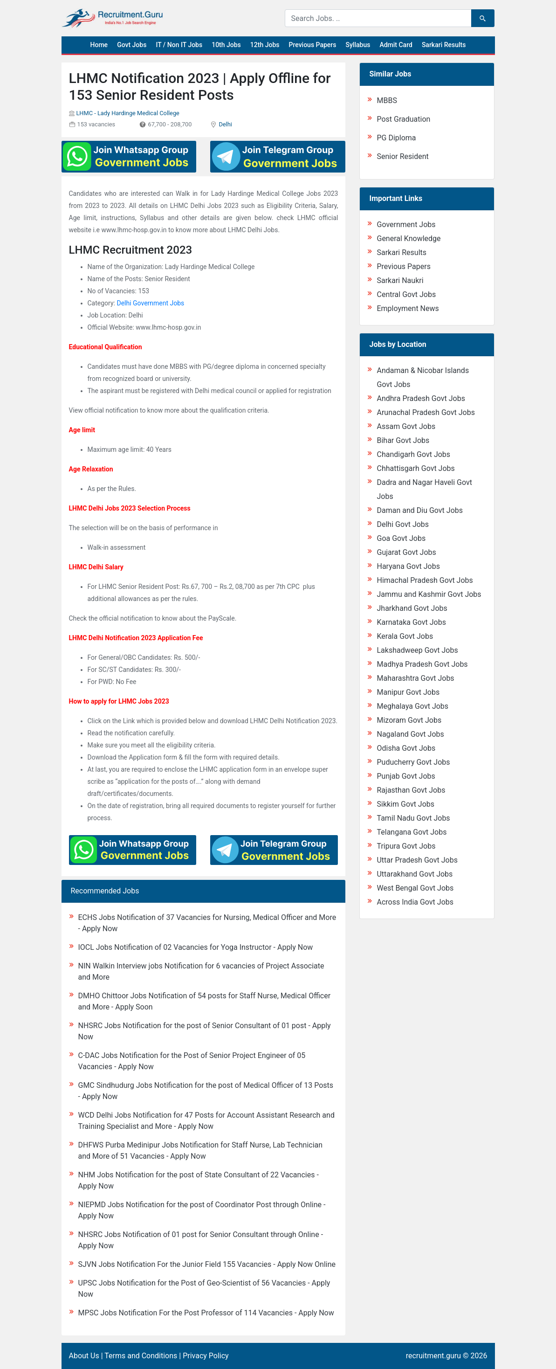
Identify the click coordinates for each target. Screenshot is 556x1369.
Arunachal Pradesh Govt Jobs (425, 412)
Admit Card (395, 44)
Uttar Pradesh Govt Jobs (417, 860)
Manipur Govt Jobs (408, 692)
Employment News (408, 308)
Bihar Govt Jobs (403, 440)
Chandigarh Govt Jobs (413, 454)
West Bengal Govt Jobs (415, 888)
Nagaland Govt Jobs (410, 734)
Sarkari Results (444, 44)
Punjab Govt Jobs (406, 776)
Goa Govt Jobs (401, 538)
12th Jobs (265, 44)
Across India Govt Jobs (415, 902)
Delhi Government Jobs (150, 303)
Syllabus (358, 44)
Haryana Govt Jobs (408, 566)
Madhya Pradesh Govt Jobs (422, 664)
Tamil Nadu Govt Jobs (413, 818)
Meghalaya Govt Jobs (412, 706)
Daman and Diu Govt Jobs (420, 510)
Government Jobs (406, 224)
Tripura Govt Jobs (406, 846)
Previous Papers (312, 44)
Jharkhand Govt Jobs (412, 608)
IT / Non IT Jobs (179, 44)
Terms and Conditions (140, 1355)
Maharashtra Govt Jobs (415, 678)
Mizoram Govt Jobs (409, 720)
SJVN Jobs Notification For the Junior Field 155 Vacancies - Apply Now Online (207, 1264)
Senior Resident (402, 156)
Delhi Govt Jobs (403, 524)
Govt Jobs (131, 44)
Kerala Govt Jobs (405, 636)
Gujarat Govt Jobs (406, 552)
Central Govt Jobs (406, 294)
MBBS (387, 100)
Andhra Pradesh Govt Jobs (421, 398)
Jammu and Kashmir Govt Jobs (429, 594)
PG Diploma (396, 137)
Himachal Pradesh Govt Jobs (425, 580)
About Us (84, 1355)
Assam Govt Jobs (406, 426)
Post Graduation (403, 119)
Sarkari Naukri (400, 280)
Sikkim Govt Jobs (405, 804)
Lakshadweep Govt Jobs (417, 650)
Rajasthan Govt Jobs (411, 790)
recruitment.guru (433, 1355)
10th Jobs (226, 44)
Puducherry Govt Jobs (413, 762)
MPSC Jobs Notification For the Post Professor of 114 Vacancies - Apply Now (206, 1312)
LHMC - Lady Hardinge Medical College (127, 113)
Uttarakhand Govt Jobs (415, 874)
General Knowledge (408, 238)
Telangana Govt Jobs (411, 832)
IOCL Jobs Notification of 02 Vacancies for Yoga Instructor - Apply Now (195, 947)
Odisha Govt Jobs (406, 748)
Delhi (225, 124)
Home (99, 44)
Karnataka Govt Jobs (411, 622)
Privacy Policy (206, 1355)
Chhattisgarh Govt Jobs (415, 468)
